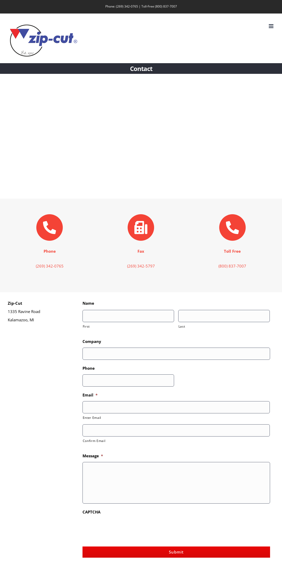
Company (91, 341)
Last (181, 326)
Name (88, 303)
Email (90, 395)
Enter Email (92, 417)
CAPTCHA (91, 512)
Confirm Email (94, 441)
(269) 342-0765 (127, 6)
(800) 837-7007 (166, 6)
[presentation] (121, 528)
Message (92, 455)
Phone (88, 368)
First (86, 326)
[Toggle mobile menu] (271, 26)
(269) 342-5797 (141, 266)
